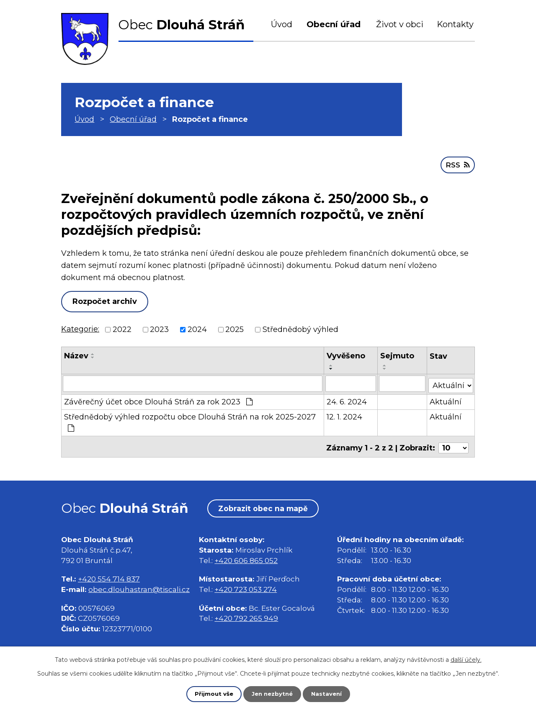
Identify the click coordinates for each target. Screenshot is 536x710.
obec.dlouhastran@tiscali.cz (139, 585)
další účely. (466, 659)
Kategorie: (80, 328)
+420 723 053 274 (245, 585)
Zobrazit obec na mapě (266, 503)
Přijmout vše (212, 693)
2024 (197, 328)
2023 (159, 328)
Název (76, 355)
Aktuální (446, 399)
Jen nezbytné (272, 693)
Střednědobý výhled (300, 328)
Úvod (281, 24)
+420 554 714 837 (109, 574)
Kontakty (455, 24)
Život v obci (399, 24)
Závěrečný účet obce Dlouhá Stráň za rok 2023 (158, 399)
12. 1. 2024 (345, 414)
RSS (456, 163)
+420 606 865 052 (246, 555)
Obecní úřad (334, 24)
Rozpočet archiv (107, 300)
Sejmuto (398, 355)
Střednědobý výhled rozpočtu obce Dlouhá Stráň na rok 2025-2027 (190, 420)
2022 (122, 328)
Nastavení (328, 693)
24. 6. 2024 (347, 399)
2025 (234, 328)
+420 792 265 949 (246, 614)
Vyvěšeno (346, 355)
